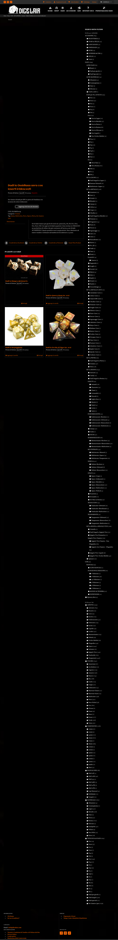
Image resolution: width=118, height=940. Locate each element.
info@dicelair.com (14, 928)
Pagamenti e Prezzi (69, 916)
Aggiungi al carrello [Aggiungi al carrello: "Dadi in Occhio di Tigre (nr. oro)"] (52, 355)
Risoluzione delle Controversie (17, 938)
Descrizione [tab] (11, 222)
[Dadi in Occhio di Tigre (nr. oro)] (64, 326)
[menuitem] (94, 2)
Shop (8, 16)
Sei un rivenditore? (13, 918)
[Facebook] (61, 933)
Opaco (29, 216)
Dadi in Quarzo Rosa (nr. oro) (57, 295)
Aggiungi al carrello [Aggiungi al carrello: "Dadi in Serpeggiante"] (12, 355)
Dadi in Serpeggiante (13, 347)
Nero (24, 216)
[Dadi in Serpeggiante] (24, 326)
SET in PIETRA (17, 16)
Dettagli (25, 303)
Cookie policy (12, 936)
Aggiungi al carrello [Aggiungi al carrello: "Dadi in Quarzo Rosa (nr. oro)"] (52, 303)
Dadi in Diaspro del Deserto (16, 281)
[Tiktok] (69, 933)
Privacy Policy (12, 934)
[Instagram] (65, 933)
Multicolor (18, 216)
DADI (12, 16)
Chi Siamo (11, 916)
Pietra (34, 216)
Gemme (23, 16)
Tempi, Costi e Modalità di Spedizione (75, 918)
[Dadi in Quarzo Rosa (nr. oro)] (64, 274)
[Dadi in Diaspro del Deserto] (24, 267)
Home (5, 16)
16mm (13, 216)
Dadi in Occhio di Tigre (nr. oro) (58, 347)
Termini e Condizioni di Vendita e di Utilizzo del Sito (24, 932)
